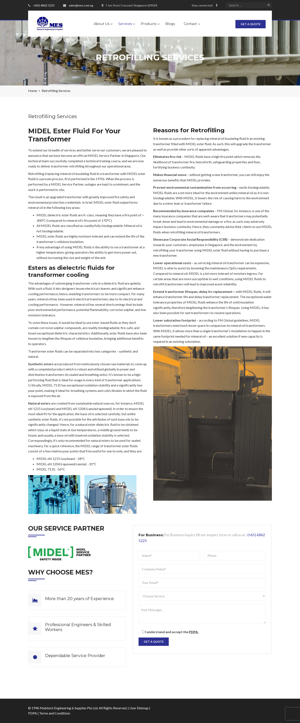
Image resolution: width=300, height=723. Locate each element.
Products (148, 24)
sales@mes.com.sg (81, 5)
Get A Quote (251, 24)
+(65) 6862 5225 (44, 5)
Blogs (170, 24)
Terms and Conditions (54, 713)
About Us (101, 24)
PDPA (32, 713)
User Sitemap (139, 708)
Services (125, 24)
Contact (190, 24)
